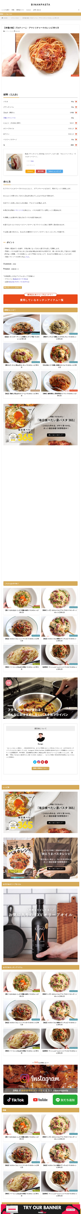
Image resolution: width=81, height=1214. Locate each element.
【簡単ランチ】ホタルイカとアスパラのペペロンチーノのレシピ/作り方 (59, 611)
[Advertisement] (22, 513)
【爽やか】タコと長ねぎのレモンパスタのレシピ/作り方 (21, 366)
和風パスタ (36, 607)
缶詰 (16, 31)
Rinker (32, 160)
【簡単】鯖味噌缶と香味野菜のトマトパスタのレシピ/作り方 (59, 395)
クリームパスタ (35, 390)
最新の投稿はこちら (40, 768)
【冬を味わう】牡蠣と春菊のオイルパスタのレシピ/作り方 (59, 366)
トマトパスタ (15, 18)
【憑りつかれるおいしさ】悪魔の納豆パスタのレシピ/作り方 (21, 611)
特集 (13, 10)
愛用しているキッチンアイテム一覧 (42, 298)
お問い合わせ (37, 10)
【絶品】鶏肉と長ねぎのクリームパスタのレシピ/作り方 (21, 395)
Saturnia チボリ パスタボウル (19, 282)
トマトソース (18, 210)
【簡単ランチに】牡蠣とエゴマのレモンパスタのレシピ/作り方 (59, 338)
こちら (27, 257)
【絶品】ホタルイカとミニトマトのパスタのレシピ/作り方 (21, 640)
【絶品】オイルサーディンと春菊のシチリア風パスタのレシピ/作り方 (21, 338)
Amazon (30, 171)
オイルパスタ (35, 333)
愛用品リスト (20, 10)
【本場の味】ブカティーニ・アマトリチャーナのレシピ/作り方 (40, 18)
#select (28, 10)
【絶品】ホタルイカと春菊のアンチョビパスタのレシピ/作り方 (59, 640)
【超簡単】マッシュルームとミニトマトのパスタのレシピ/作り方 (59, 668)
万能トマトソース (9, 118)
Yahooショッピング (54, 171)
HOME (5, 18)
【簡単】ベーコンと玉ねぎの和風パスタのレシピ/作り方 (21, 668)
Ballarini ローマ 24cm (20, 279)
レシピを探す (5, 10)
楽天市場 (40, 171)
